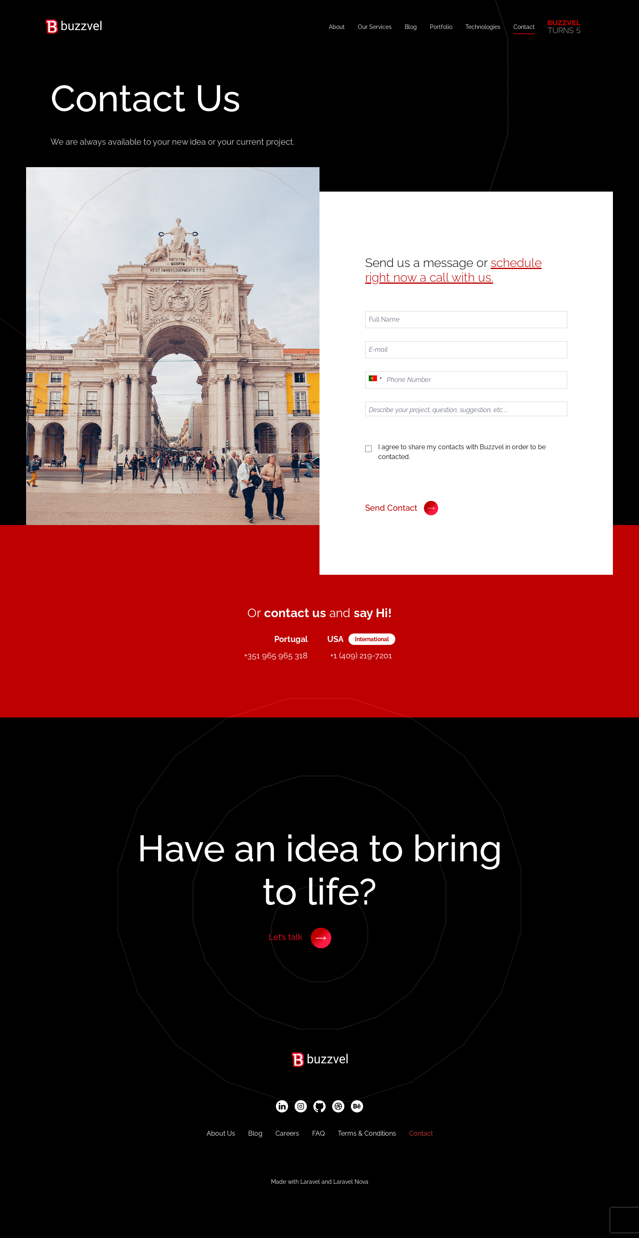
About (337, 27)
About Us (221, 1133)
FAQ (318, 1133)
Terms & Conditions (367, 1133)
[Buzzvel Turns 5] (564, 26)
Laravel (310, 1181)
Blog (411, 27)
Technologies (482, 27)
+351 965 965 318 (276, 655)
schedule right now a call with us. (453, 270)
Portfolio (441, 27)
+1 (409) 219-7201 (361, 655)
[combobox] (375, 380)
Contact (524, 27)
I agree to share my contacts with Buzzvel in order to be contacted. (462, 452)
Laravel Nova (350, 1181)
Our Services (375, 27)
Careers (287, 1133)
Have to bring (319, 870)
